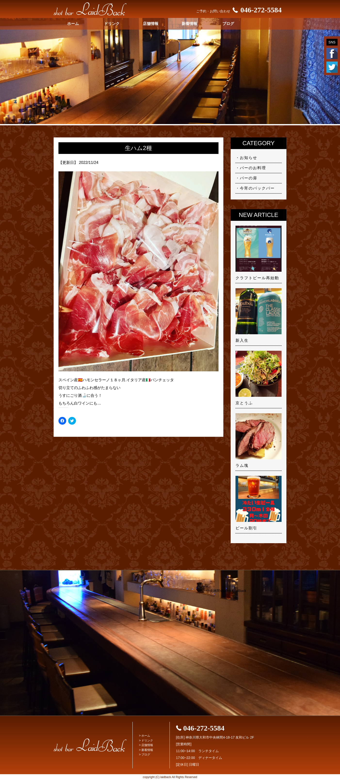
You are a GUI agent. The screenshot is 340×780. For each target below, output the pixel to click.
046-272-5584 (256, 10)
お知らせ (248, 158)
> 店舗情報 (146, 745)
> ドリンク (146, 740)
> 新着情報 (146, 750)
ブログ (228, 24)
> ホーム (144, 735)
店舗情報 (150, 24)
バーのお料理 (253, 168)
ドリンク (112, 24)
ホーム (73, 24)
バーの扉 (248, 178)
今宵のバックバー (257, 188)
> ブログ (144, 754)
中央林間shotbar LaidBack (226, 591)
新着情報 (189, 24)
